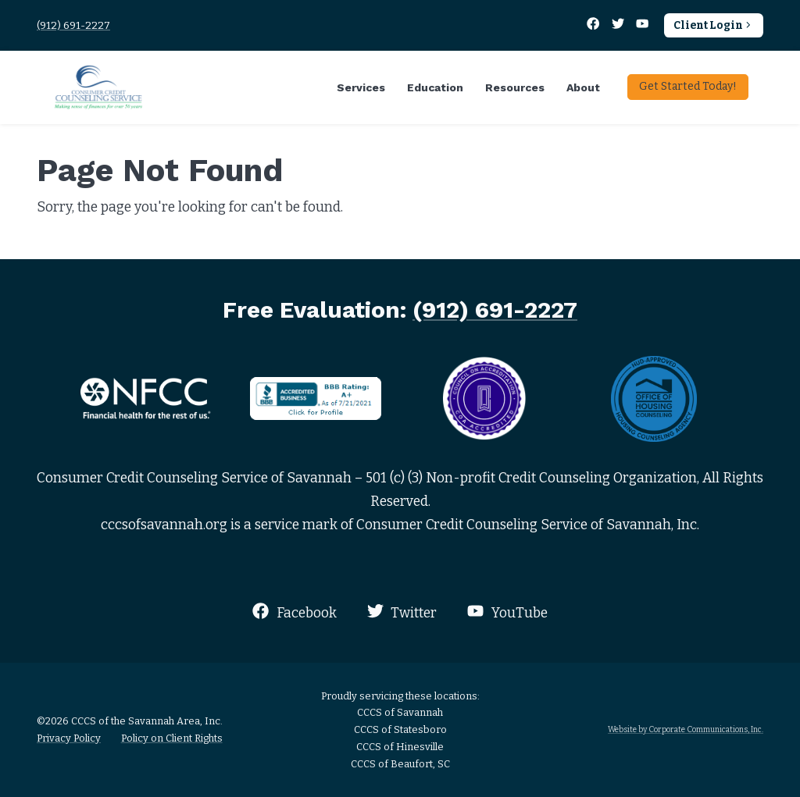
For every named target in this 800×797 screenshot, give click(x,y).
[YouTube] (643, 25)
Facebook (294, 612)
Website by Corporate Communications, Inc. (685, 729)
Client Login (713, 25)
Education (435, 87)
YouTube (507, 612)
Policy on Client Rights (172, 738)
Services (361, 87)
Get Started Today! (688, 86)
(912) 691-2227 (73, 25)
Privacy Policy (69, 738)
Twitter (402, 612)
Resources (515, 87)
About (583, 87)
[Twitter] (619, 25)
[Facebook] (594, 25)
